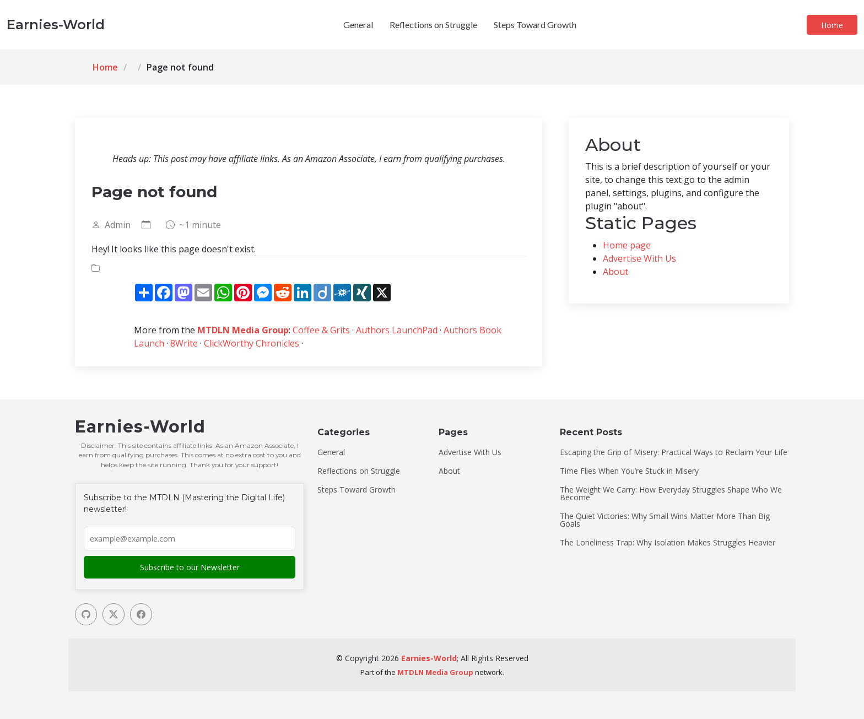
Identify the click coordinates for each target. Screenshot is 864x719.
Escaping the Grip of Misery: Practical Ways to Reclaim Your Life (673, 452)
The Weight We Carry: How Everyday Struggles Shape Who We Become (671, 493)
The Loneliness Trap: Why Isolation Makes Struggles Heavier (667, 543)
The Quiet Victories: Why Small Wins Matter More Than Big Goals (665, 520)
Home (832, 25)
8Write (184, 343)
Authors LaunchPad (397, 330)
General (358, 24)
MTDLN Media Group (243, 330)
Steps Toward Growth (535, 24)
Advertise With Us (639, 258)
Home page (627, 245)
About (615, 272)
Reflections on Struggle (433, 24)
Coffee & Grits (321, 330)
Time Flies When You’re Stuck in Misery (629, 471)
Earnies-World (429, 658)
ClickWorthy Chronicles (251, 343)
